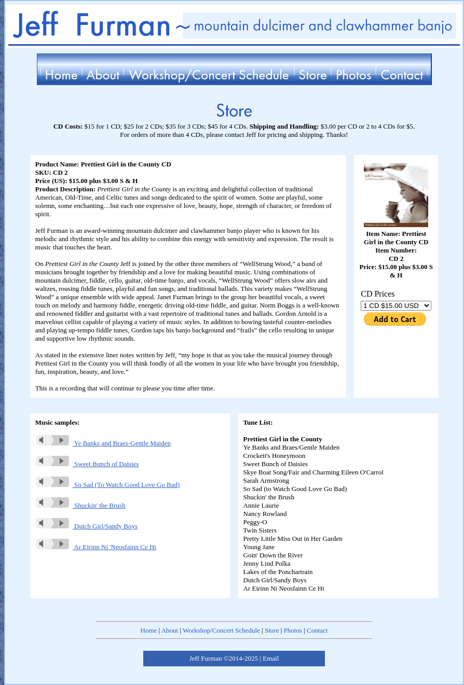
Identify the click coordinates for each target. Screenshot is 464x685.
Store (272, 630)
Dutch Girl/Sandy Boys (86, 526)
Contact (317, 630)
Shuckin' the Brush (80, 505)
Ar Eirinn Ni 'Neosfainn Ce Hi (95, 547)
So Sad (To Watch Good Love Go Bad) (107, 484)
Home (149, 630)
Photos (293, 630)
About (170, 630)
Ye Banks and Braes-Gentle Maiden (103, 443)
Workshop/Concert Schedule (221, 630)
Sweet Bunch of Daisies (87, 464)
